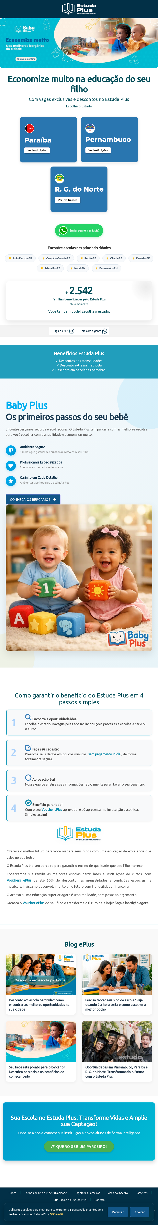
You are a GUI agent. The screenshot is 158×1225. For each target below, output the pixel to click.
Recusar (118, 1212)
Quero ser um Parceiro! (79, 1146)
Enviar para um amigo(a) (79, 230)
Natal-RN (77, 268)
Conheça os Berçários (33, 499)
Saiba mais (56, 1214)
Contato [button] (99, 1200)
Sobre (12, 1193)
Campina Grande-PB (56, 258)
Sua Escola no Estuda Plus (70, 1200)
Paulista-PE (141, 258)
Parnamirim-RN (106, 268)
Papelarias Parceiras (87, 1193)
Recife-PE (88, 258)
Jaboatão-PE (50, 268)
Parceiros (142, 1193)
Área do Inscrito (118, 1193)
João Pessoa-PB (20, 258)
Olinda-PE (114, 258)
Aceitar (139, 1212)
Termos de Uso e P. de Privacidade (45, 1193)
